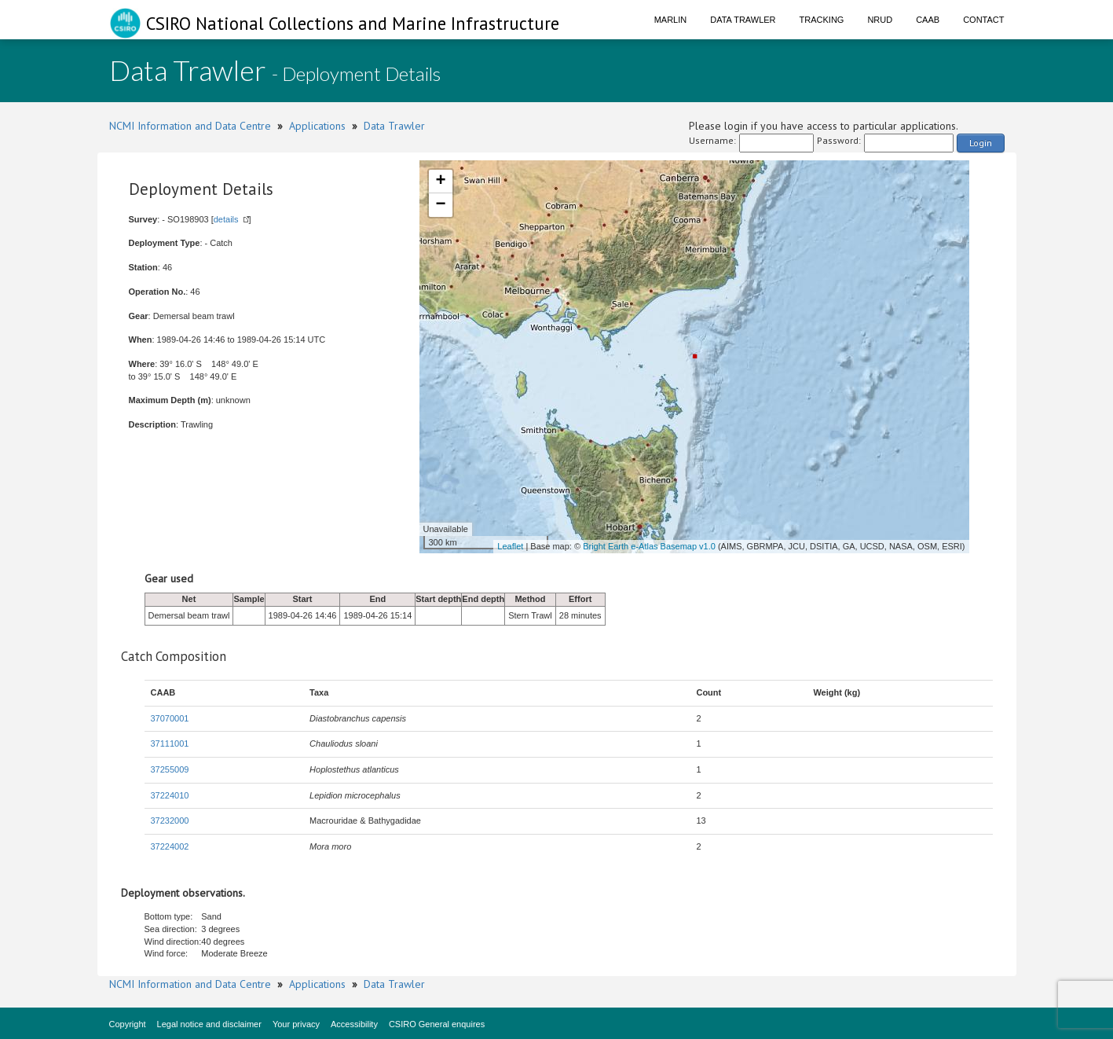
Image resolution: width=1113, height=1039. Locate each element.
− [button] (440, 205)
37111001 (170, 743)
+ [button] (440, 181)
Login (980, 143)
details (226, 219)
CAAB (927, 19)
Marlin (670, 19)
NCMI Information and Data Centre (190, 126)
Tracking (822, 19)
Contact (983, 19)
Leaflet (510, 546)
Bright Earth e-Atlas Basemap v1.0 (649, 546)
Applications (317, 126)
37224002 (170, 846)
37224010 (170, 795)
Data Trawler (742, 19)
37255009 (170, 769)
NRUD (879, 19)
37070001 (170, 718)
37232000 (170, 820)
